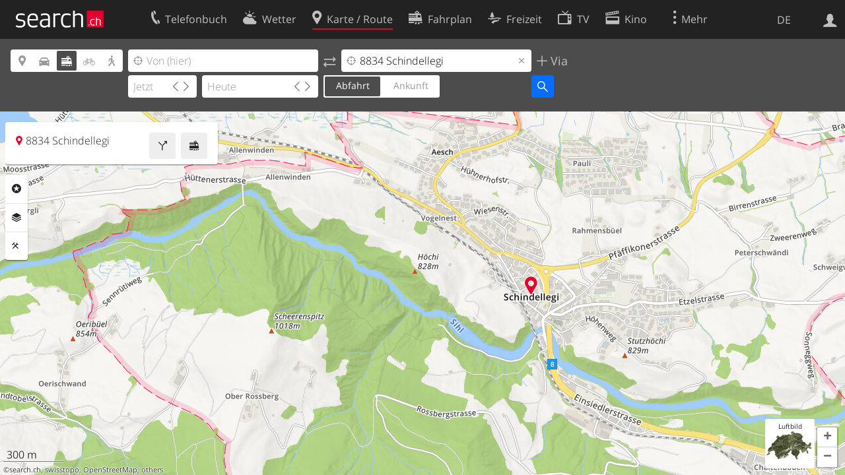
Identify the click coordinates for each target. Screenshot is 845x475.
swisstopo (62, 469)
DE (784, 20)
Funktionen (16, 246)
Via (557, 61)
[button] (827, 437)
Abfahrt (353, 85)
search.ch (25, 469)
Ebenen (16, 218)
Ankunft (410, 85)
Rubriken (16, 189)
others (152, 469)
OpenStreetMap (110, 469)
